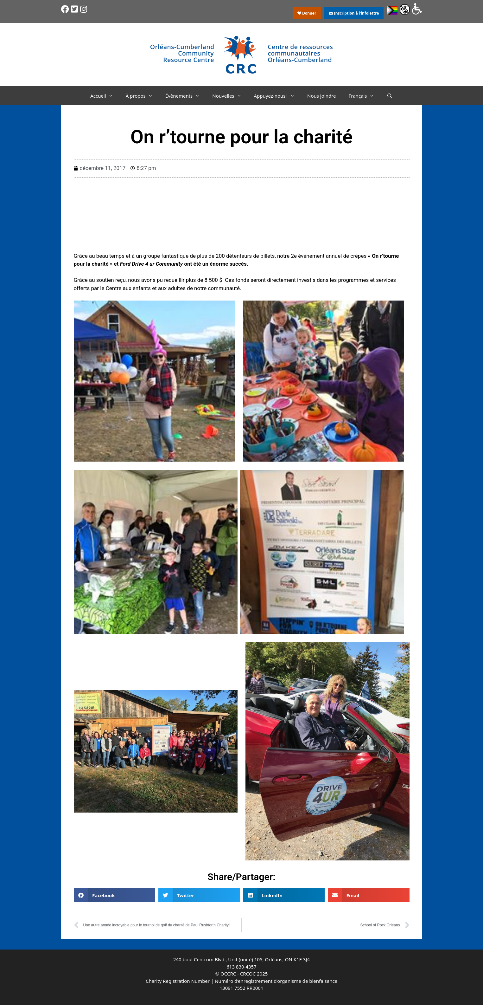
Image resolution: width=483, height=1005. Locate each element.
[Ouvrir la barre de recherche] (389, 95)
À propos (142, 95)
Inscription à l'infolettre (354, 13)
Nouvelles (229, 95)
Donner (306, 13)
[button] (115, 895)
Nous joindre (321, 96)
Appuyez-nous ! (277, 95)
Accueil (104, 95)
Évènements (185, 95)
